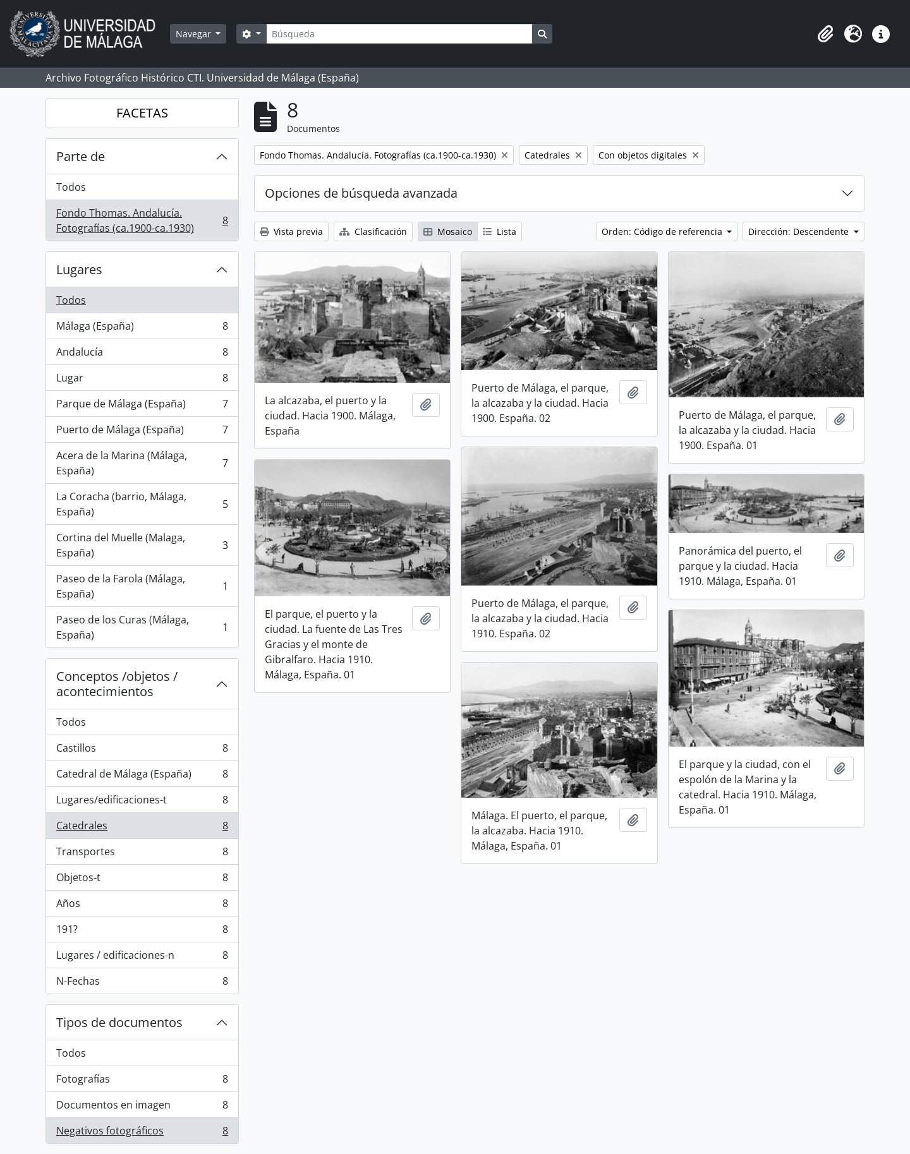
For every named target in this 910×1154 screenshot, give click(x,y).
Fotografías (142, 1081)
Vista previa (291, 231)
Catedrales (142, 828)
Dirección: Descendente (799, 231)
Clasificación (373, 231)
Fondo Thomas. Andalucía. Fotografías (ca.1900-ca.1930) (142, 220)
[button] (825, 34)
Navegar (195, 34)
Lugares (79, 269)
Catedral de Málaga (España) (142, 776)
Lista (499, 231)
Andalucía (142, 354)
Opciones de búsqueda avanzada (361, 192)
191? (142, 932)
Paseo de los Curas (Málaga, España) (142, 627)
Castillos (142, 750)
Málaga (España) (142, 328)
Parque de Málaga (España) (142, 406)
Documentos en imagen (142, 1107)
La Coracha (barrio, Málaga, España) (142, 504)
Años (142, 906)
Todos (71, 187)
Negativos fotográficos (142, 1133)
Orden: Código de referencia (663, 231)
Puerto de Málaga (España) (142, 432)
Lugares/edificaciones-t (142, 802)
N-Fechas (142, 983)
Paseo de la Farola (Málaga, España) (142, 586)
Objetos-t (142, 880)
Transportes (142, 854)
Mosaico (447, 231)
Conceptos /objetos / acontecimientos (117, 684)
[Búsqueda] (399, 34)
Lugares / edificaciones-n (142, 957)
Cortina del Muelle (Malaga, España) (142, 545)
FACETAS (142, 112)
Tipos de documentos (119, 1022)
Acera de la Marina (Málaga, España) (142, 463)
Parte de (80, 156)
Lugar (142, 380)
